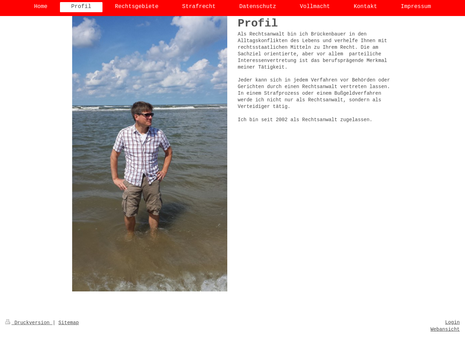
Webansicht (445, 329)
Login (452, 322)
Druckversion (29, 323)
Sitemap (68, 323)
